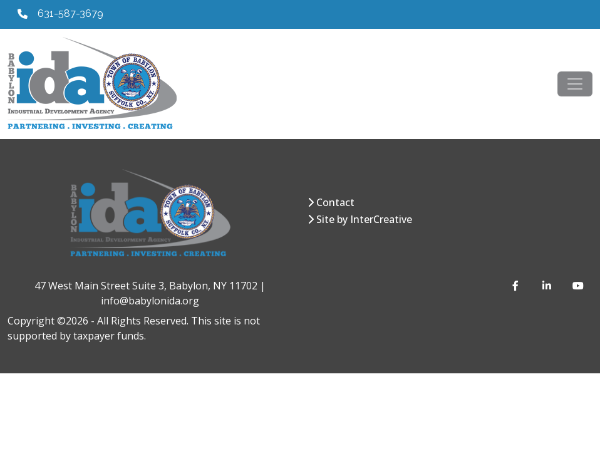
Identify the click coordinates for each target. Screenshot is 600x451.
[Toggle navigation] (574, 83)
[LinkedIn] (547, 286)
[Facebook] (517, 286)
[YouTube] (577, 286)
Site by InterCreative (364, 219)
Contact (335, 202)
